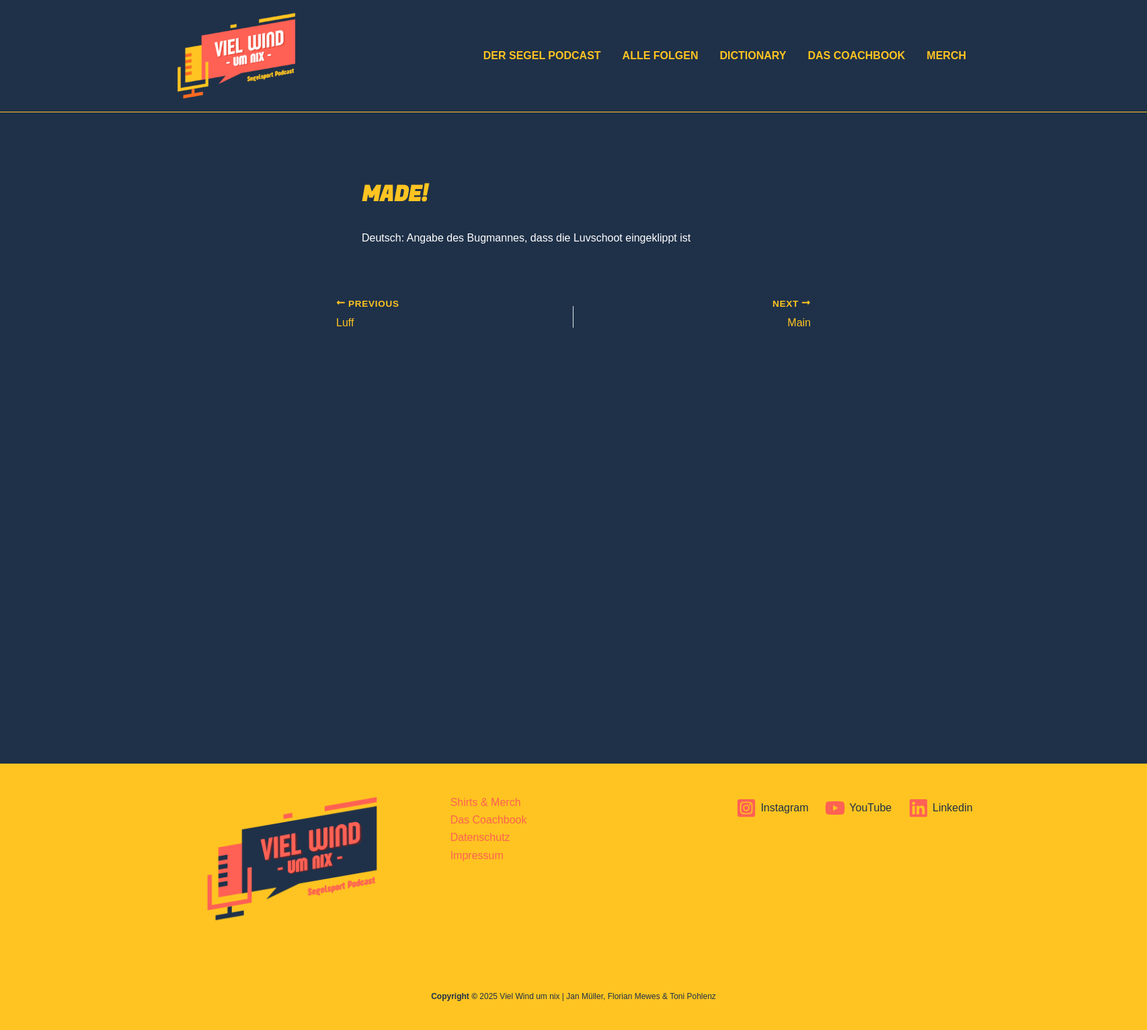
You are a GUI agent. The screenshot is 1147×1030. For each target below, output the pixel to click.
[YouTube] (858, 808)
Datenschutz (480, 837)
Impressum (477, 855)
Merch (946, 55)
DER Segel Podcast (542, 55)
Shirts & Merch (485, 802)
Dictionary (752, 55)
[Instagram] (772, 808)
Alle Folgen (661, 55)
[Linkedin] (940, 808)
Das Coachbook (856, 55)
